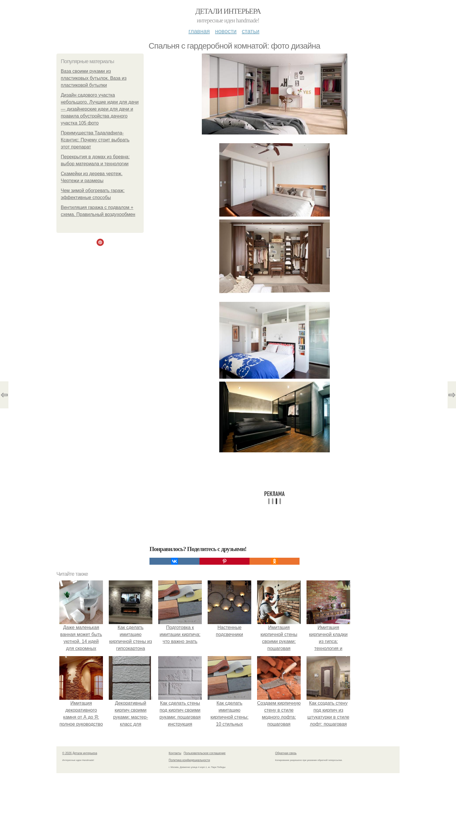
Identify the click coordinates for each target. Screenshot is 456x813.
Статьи (250, 31)
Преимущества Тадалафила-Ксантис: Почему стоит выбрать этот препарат (95, 139)
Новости (225, 31)
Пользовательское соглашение (205, 753)
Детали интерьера (228, 11)
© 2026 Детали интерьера (79, 753)
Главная (199, 31)
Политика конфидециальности (189, 760)
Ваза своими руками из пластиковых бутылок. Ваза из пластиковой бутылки (94, 78)
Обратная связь (286, 753)
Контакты (175, 753)
